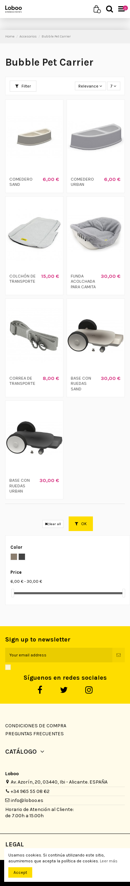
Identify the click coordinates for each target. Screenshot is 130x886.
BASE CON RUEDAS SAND (81, 383)
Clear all (53, 524)
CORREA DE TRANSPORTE (22, 380)
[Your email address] (58, 655)
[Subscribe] (118, 655)
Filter (23, 86)
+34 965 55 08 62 (30, 791)
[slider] (12, 593)
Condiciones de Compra (35, 726)
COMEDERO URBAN (82, 181)
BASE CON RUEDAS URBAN (19, 486)
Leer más (109, 861)
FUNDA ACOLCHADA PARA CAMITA (83, 281)
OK (81, 523)
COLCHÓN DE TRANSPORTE (22, 278)
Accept (20, 872)
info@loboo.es (27, 800)
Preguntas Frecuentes (34, 734)
